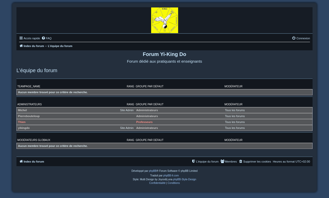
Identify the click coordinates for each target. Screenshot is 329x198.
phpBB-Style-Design (184, 179)
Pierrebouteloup (29, 116)
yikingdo (24, 127)
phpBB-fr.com (171, 175)
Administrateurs (29, 104)
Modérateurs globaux (33, 140)
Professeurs (144, 122)
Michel (22, 110)
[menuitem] (46, 38)
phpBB (153, 170)
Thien (21, 122)
